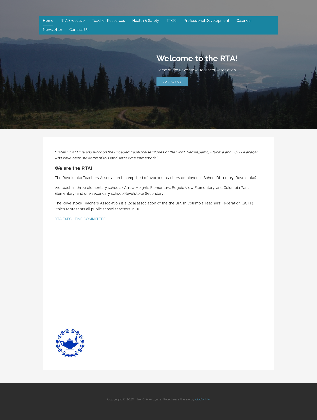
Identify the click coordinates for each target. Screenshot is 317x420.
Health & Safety (145, 20)
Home (48, 20)
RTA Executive (72, 20)
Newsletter (52, 29)
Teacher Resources (108, 20)
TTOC (171, 20)
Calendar (244, 20)
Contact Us (78, 29)
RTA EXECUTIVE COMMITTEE (80, 219)
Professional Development (206, 20)
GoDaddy (202, 399)
